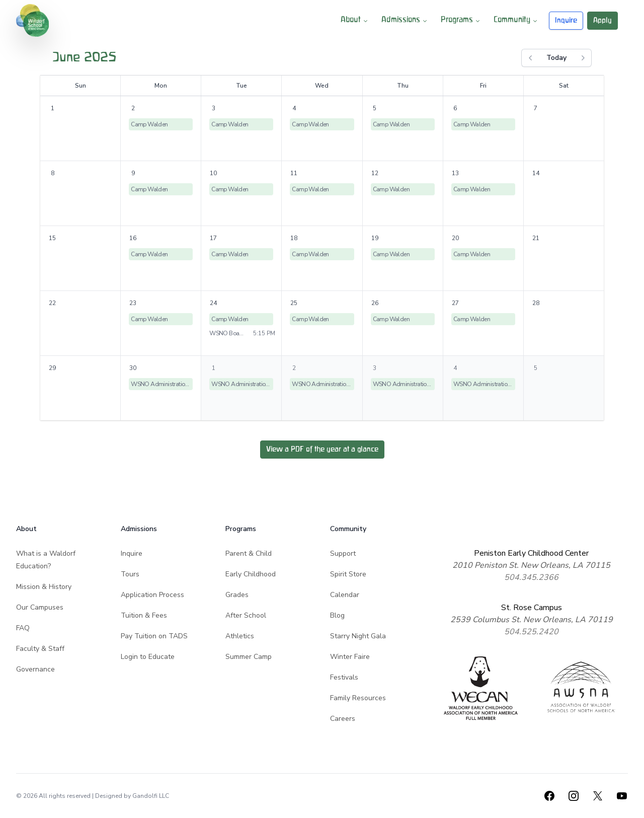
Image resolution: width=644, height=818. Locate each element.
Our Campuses (39, 607)
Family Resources (358, 698)
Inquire (566, 20)
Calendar (344, 595)
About (355, 21)
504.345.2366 (531, 577)
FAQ (23, 628)
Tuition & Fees (144, 615)
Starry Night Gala (358, 636)
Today (556, 57)
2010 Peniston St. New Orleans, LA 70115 (531, 565)
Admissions (405, 21)
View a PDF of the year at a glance (322, 449)
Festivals (344, 677)
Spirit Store (348, 574)
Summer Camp (248, 656)
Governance (35, 669)
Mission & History (43, 586)
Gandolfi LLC (150, 796)
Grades (237, 595)
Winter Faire (350, 656)
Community (516, 21)
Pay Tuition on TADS (154, 636)
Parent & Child (248, 553)
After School (245, 615)
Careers (342, 718)
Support (343, 553)
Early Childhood (250, 574)
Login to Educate (148, 656)
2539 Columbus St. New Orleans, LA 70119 (531, 619)
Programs (461, 21)
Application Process (152, 595)
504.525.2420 (531, 631)
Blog (337, 615)
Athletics (239, 636)
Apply (602, 20)
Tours (130, 574)
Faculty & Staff (40, 648)
